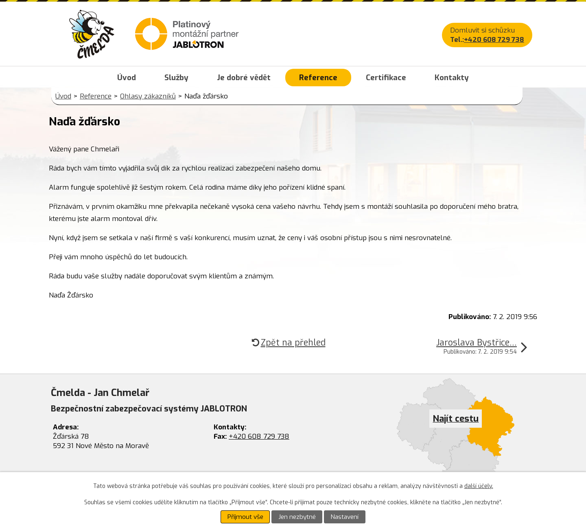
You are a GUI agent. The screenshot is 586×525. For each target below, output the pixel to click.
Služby (176, 77)
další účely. (478, 486)
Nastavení (344, 517)
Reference (318, 77)
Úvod (126, 77)
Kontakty (452, 77)
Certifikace (386, 77)
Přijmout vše (245, 517)
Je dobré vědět (244, 77)
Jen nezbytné (297, 517)
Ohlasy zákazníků (148, 96)
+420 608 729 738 (494, 39)
